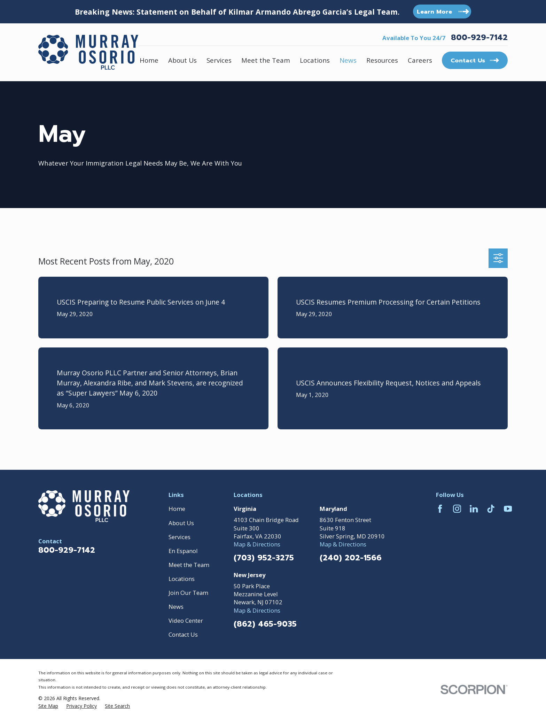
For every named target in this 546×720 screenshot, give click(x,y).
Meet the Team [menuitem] (265, 60)
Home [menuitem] (149, 60)
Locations (182, 579)
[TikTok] (491, 509)
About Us (181, 523)
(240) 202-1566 (351, 558)
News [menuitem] (348, 60)
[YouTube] (508, 509)
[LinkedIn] (474, 509)
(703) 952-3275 (264, 558)
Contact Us (183, 634)
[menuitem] (48, 706)
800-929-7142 (479, 37)
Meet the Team (189, 565)
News (176, 607)
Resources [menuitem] (382, 60)
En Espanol (183, 551)
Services (179, 537)
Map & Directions (257, 544)
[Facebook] (440, 509)
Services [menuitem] (219, 60)
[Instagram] (457, 509)
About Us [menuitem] (182, 60)
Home (177, 509)
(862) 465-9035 (265, 624)
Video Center (186, 620)
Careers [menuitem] (420, 60)
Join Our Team (188, 593)
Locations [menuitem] (315, 60)
